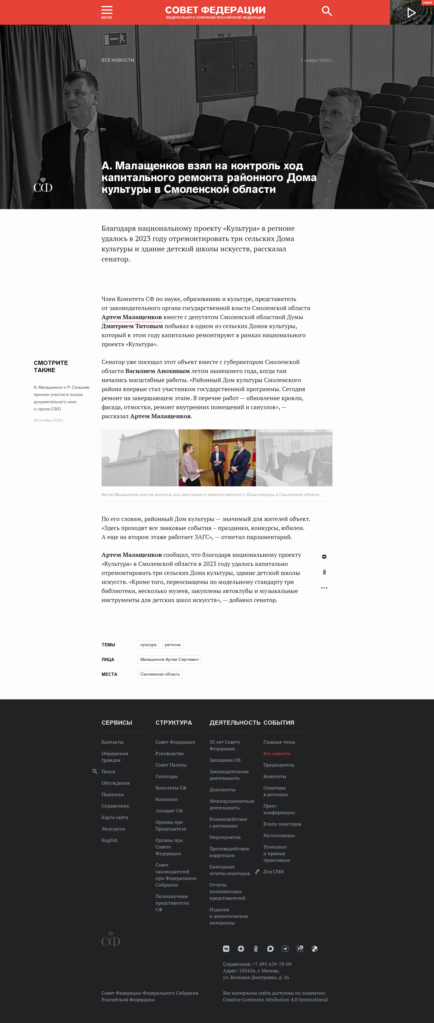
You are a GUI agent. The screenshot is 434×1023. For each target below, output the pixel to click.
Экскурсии (113, 829)
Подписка (113, 794)
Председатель (278, 765)
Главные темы (279, 742)
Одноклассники (324, 572)
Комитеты (274, 776)
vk (226, 949)
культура (148, 644)
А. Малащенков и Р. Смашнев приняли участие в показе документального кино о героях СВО (61, 398)
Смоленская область (160, 674)
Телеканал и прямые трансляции (276, 853)
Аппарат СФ (169, 811)
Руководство (170, 753)
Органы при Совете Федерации (169, 846)
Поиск (108, 771)
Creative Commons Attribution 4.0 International (275, 999)
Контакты (113, 742)
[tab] (324, 575)
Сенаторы (167, 776)
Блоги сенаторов (282, 824)
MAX (270, 949)
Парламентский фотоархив (315, 949)
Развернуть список (324, 588)
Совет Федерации (175, 742)
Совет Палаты (171, 765)
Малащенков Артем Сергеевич (169, 659)
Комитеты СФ (171, 788)
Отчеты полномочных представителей (227, 891)
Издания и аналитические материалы (228, 916)
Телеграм (285, 949)
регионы (173, 644)
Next (272, 459)
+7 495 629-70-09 (272, 964)
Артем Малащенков (132, 317)
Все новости (118, 60)
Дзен (241, 949)
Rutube (300, 949)
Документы (222, 789)
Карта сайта (115, 817)
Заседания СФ (225, 760)
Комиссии (167, 799)
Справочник (115, 806)
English (110, 840)
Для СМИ (273, 871)
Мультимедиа (279, 835)
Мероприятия (225, 837)
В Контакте (324, 557)
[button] (107, 12)
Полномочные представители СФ (172, 902)
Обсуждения (116, 783)
